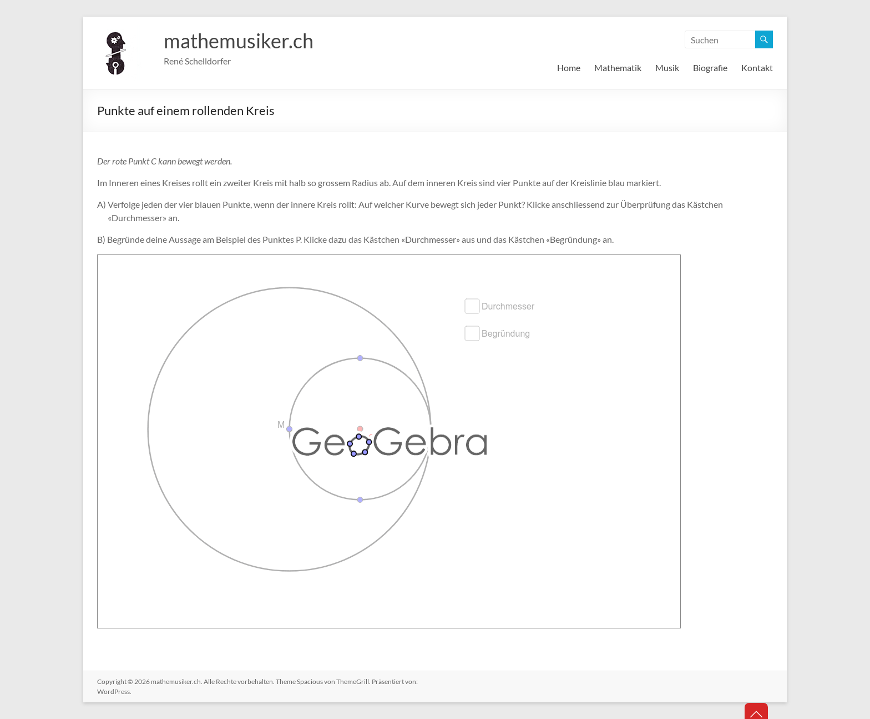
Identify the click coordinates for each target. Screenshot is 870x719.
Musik (667, 67)
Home (568, 67)
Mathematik (617, 67)
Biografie (710, 67)
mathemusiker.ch (238, 40)
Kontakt (757, 67)
